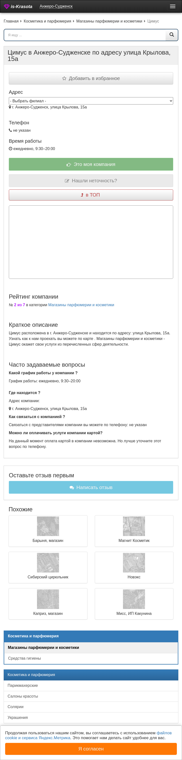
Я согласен (91, 748)
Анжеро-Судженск (56, 6)
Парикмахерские (23, 685)
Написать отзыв (91, 487)
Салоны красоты (23, 696)
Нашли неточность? (91, 180)
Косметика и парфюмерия (31, 675)
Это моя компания (91, 164)
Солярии (16, 707)
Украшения (18, 717)
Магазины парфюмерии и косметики (81, 305)
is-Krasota (18, 6)
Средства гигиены (24, 658)
